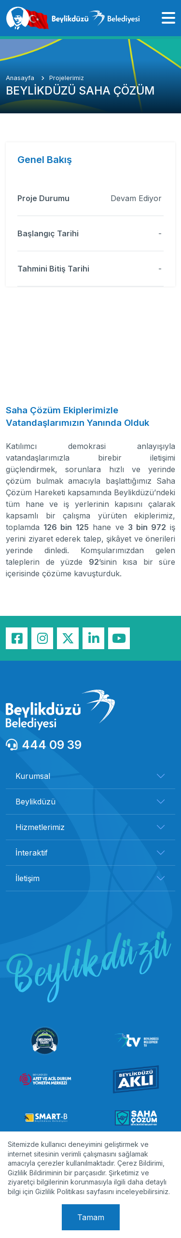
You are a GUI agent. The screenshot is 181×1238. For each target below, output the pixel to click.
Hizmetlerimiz (40, 827)
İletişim (27, 878)
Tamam (90, 1217)
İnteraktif (31, 852)
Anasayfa (21, 78)
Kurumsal (32, 776)
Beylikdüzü (35, 801)
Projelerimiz (66, 78)
